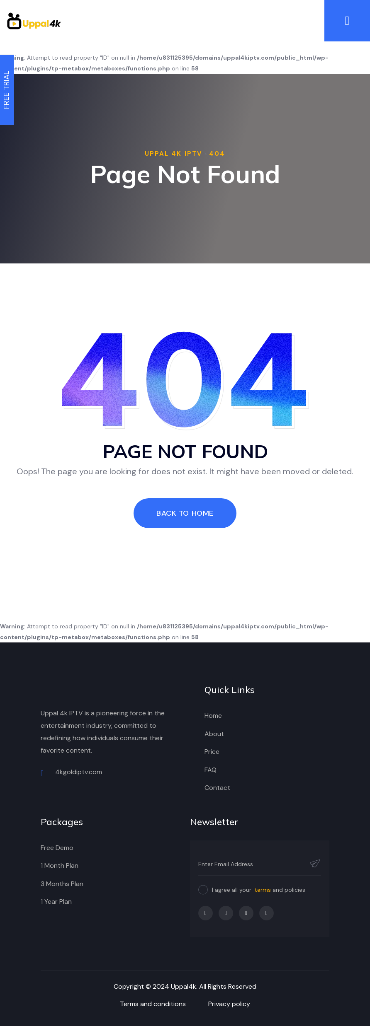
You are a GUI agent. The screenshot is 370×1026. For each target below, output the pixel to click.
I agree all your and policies (258, 889)
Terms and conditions (153, 1003)
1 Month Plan (59, 865)
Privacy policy (229, 1003)
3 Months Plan (62, 883)
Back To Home (184, 513)
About (214, 733)
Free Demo (57, 847)
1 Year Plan (56, 901)
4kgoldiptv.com (71, 772)
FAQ (210, 769)
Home (213, 715)
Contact (217, 787)
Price (211, 751)
